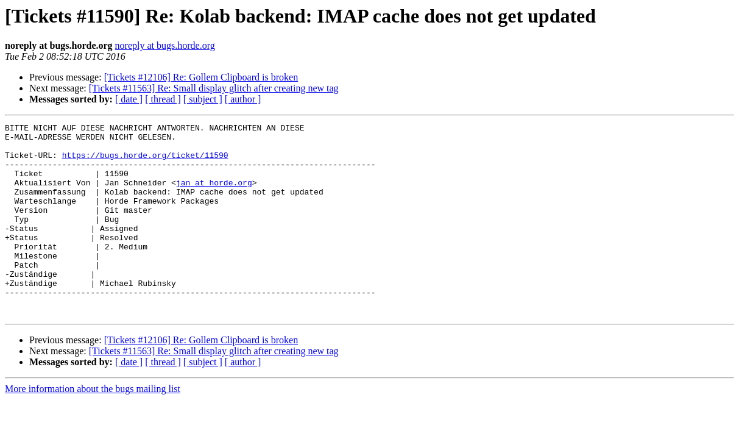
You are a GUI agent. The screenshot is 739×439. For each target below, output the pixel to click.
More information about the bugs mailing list (92, 427)
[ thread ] (163, 99)
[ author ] (243, 99)
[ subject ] (202, 99)
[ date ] (129, 99)
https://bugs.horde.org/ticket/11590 (145, 162)
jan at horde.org (214, 195)
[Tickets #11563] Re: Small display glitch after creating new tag (214, 88)
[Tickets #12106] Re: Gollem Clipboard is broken (201, 77)
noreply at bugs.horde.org (165, 45)
